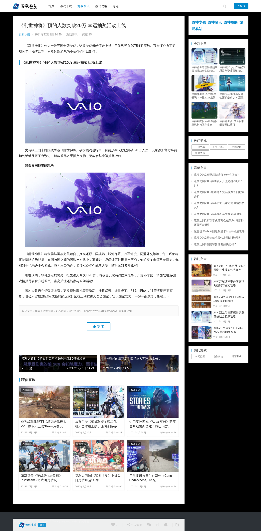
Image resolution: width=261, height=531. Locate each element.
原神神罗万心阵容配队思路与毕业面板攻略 (232, 69)
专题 (116, 6)
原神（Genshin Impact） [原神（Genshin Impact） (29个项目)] (219, 147)
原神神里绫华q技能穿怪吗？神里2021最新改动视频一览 (204, 96)
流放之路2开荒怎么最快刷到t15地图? (217, 237)
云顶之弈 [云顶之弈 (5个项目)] (200, 147)
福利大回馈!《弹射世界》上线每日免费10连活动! (98, 478)
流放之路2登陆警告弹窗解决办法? (215, 244)
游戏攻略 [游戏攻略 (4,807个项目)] (236, 147)
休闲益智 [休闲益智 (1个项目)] (200, 356)
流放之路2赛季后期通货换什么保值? (216, 174)
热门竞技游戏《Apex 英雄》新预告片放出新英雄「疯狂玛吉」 (152, 424)
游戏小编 (24, 34)
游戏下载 (66, 6)
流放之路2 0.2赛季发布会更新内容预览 (218, 214)
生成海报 (134, 524)
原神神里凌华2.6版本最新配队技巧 (231, 123)
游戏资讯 (83, 6)
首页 (51, 6)
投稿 (241, 6)
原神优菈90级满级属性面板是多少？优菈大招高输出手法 (232, 96)
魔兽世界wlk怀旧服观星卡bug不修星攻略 (219, 231)
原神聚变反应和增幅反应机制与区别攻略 (204, 123)
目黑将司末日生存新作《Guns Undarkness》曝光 (150, 478)
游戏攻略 (101, 6)
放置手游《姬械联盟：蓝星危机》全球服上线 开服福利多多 (96, 424)
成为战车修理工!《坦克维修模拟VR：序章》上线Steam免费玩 (43, 424)
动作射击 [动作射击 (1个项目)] (218, 356)
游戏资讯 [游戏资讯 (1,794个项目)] (200, 153)
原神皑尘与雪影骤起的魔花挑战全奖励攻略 (204, 69)
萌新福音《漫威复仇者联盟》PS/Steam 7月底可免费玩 (41, 478)
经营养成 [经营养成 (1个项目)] (236, 356)
